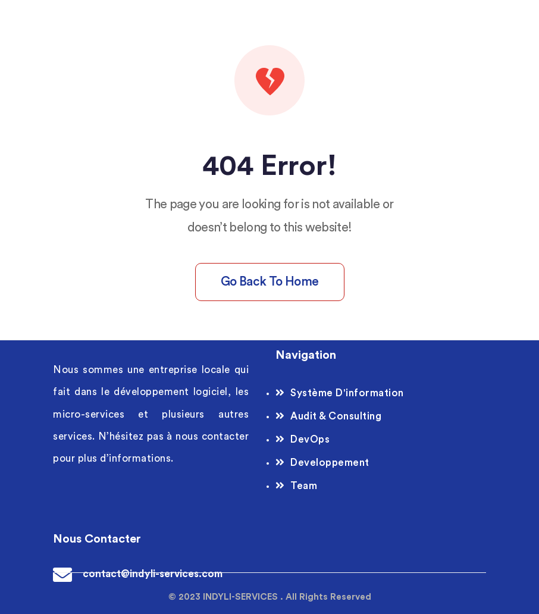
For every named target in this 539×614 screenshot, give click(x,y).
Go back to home (270, 281)
